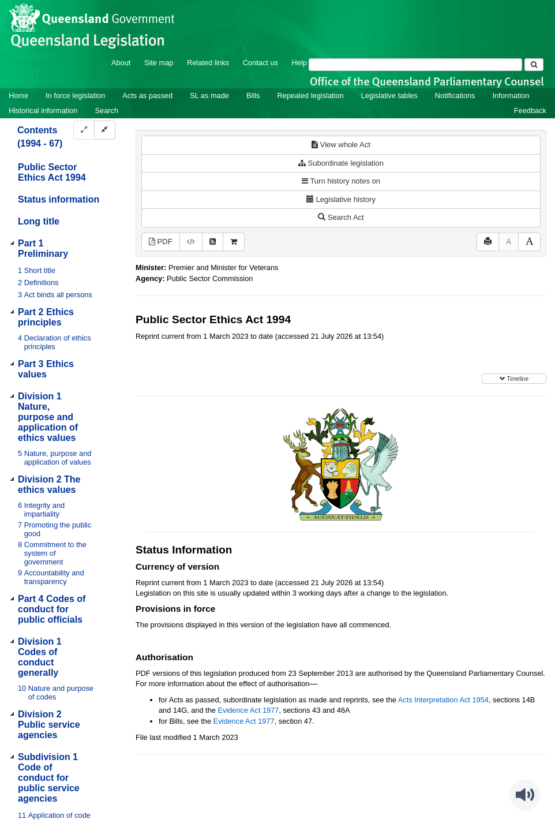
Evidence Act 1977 (248, 710)
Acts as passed (147, 95)
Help (299, 62)
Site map (159, 62)
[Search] (415, 64)
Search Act (340, 217)
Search (106, 110)
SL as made (209, 95)
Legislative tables (389, 95)
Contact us (260, 62)
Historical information (43, 110)
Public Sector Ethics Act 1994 (52, 172)
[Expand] (84, 130)
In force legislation (75, 95)
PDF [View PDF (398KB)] (160, 241)
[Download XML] (190, 242)
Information (511, 95)
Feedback (530, 110)
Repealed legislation (310, 95)
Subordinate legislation (341, 163)
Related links (208, 62)
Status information (58, 199)
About (120, 62)
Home (18, 95)
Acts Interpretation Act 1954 (443, 699)
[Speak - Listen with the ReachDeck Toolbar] (525, 794)
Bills (253, 95)
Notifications (455, 95)
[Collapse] (104, 130)
